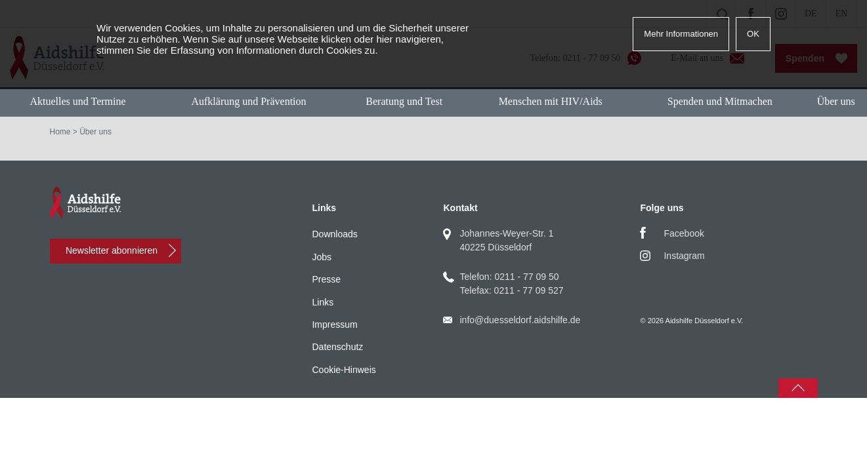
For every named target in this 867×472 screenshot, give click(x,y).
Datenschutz (337, 347)
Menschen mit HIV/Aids (551, 101)
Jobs (321, 257)
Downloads (334, 234)
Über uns (836, 101)
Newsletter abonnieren (112, 250)
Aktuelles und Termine (77, 101)
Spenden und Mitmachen (719, 101)
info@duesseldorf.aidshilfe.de (519, 320)
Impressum (334, 324)
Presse (326, 279)
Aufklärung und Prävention (248, 101)
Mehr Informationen (681, 34)
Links (322, 302)
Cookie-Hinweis (343, 369)
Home (60, 131)
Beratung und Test (404, 101)
